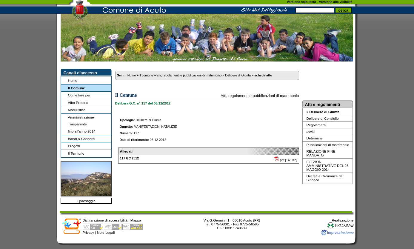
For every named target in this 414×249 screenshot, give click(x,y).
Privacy (88, 232)
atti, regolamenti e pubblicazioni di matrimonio (189, 75)
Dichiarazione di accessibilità (105, 220)
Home (72, 80)
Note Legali (106, 232)
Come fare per (79, 95)
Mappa (135, 220)
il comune (146, 75)
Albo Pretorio (78, 102)
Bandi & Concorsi (81, 139)
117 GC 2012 (129, 158)
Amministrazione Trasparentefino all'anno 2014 (82, 124)
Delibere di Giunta (238, 75)
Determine (315, 138)
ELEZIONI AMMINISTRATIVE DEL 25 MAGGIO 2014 (328, 165)
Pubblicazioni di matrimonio (328, 145)
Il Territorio (76, 153)
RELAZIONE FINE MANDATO (321, 153)
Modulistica (77, 110)
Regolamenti (316, 125)
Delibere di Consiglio (323, 118)
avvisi (311, 131)
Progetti (74, 146)
